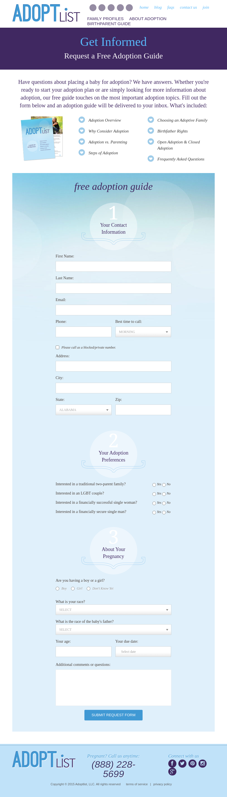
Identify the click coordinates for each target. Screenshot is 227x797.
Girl (79, 588)
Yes (159, 484)
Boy (64, 588)
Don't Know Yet (103, 588)
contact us (188, 7)
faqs (170, 7)
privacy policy (162, 784)
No (169, 484)
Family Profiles (105, 18)
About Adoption (147, 18)
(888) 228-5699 (114, 769)
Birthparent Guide (109, 23)
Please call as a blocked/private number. (89, 347)
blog (158, 7)
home (144, 7)
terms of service (137, 784)
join (206, 7)
